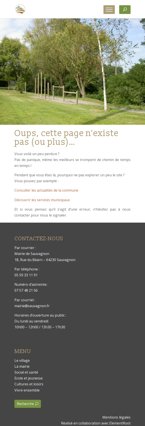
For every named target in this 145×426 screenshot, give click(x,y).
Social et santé (26, 372)
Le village (22, 360)
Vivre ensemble (27, 390)
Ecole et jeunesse (28, 378)
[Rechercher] (125, 9)
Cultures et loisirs (28, 384)
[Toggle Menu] (109, 9)
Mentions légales (116, 417)
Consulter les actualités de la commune (46, 190)
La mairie (22, 366)
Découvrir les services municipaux (42, 199)
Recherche (25, 403)
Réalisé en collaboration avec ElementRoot (96, 423)
